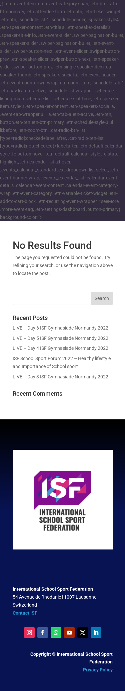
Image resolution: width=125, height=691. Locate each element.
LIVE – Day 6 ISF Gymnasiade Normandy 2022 (60, 328)
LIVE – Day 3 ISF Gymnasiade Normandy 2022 (60, 376)
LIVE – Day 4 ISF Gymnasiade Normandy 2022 (60, 348)
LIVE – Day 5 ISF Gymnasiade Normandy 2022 (60, 338)
